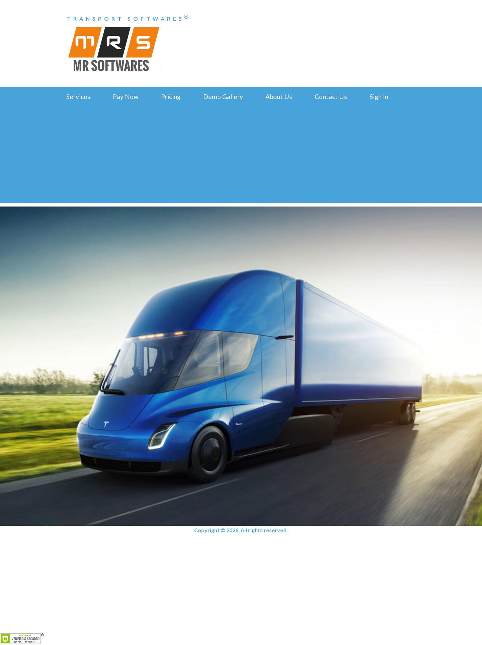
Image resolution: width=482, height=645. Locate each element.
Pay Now (126, 96)
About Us (278, 96)
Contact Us (331, 96)
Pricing (171, 96)
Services (78, 96)
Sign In (379, 96)
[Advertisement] (241, 156)
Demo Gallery (223, 96)
